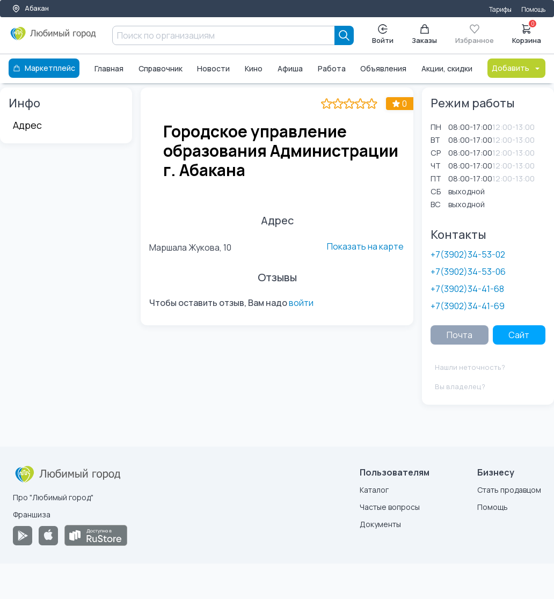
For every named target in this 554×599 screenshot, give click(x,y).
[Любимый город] (53, 37)
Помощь (533, 9)
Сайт (518, 335)
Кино (254, 68)
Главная (108, 68)
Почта (459, 335)
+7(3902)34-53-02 (468, 254)
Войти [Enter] (382, 34)
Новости (213, 68)
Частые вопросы (390, 507)
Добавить (516, 68)
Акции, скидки (446, 68)
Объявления (383, 68)
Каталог (374, 490)
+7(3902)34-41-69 (468, 306)
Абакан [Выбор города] (30, 8)
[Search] (344, 35)
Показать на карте (365, 246)
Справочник (160, 68)
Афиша (290, 68)
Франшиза (31, 514)
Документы (380, 524)
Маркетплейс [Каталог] (44, 68)
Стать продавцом (509, 490)
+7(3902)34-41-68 (467, 289)
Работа (332, 68)
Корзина (526, 33)
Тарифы (500, 9)
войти (301, 303)
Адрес (27, 125)
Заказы (424, 34)
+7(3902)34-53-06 (468, 271)
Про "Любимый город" (53, 497)
